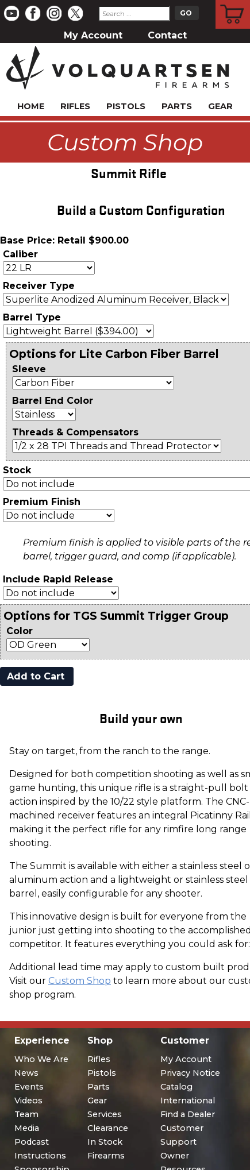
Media (26, 1128)
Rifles (75, 106)
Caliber (20, 254)
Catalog (176, 1087)
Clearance (107, 1128)
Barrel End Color (52, 400)
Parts (176, 106)
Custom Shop (79, 980)
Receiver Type (39, 285)
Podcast (31, 1142)
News (26, 1073)
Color (19, 630)
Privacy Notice (190, 1073)
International (187, 1100)
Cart (233, 1)
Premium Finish (41, 501)
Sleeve (29, 369)
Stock (17, 470)
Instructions (40, 1155)
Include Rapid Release (58, 579)
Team (26, 1114)
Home (30, 106)
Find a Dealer (187, 1114)
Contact (167, 35)
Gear (220, 106)
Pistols (125, 106)
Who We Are (41, 1059)
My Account (93, 35)
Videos (28, 1100)
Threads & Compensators (75, 432)
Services (104, 1114)
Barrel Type (32, 317)
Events (29, 1087)
